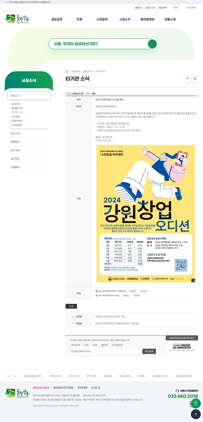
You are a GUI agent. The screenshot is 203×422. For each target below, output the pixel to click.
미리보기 (144, 291)
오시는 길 (95, 388)
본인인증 (189, 19)
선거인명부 (17, 125)
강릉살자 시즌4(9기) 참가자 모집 (110, 316)
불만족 (105, 345)
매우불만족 (117, 345)
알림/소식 (15, 95)
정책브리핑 (91, 376)
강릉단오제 (74, 376)
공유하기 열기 (187, 78)
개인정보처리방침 (41, 388)
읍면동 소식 (17, 108)
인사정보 (16, 116)
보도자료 (15, 158)
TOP (196, 414)
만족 (86, 345)
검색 (152, 44)
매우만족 (76, 345)
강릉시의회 (150, 7)
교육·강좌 (15, 150)
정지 (9, 376)
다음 (12, 376)
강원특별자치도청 (160, 376)
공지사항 (16, 103)
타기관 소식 (17, 112)
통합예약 (163, 7)
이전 (5, 376)
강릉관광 (138, 7)
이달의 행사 (17, 120)
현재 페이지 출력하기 (195, 78)
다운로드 (133, 291)
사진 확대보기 (194, 281)
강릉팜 (142, 376)
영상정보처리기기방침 (63, 388)
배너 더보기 (15, 376)
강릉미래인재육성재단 (186, 376)
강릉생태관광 (55, 376)
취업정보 (15, 141)
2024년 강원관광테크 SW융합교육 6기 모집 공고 (117, 323)
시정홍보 (15, 167)
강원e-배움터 (125, 376)
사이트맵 (196, 19)
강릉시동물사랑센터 (32, 376)
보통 (95, 345)
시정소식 (76, 71)
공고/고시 (15, 133)
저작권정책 (82, 388)
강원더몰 (108, 376)
